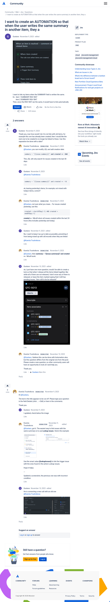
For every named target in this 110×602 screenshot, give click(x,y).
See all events (84, 161)
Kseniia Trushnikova (31, 146)
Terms (82, 596)
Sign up (29, 535)
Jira (21, 12)
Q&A (17, 12)
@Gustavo (27, 149)
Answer (17, 107)
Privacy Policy (70, 596)
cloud (77, 55)
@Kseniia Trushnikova (32, 175)
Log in (22, 535)
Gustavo (16, 37)
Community (16, 3)
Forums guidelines (38, 588)
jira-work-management (90, 55)
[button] (32, 61)
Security (91, 596)
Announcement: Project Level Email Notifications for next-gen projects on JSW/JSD (89, 87)
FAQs (34, 585)
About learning (54, 585)
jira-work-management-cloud (86, 58)
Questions (28, 12)
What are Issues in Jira (83, 72)
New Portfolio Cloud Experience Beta (89, 82)
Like (25, 165)
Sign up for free (30, 559)
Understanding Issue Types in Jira (87, 69)
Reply (21, 377)
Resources (52, 588)
